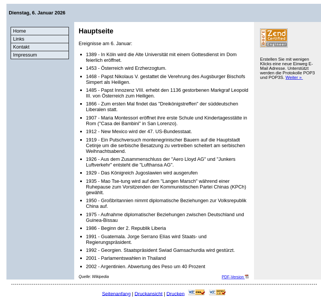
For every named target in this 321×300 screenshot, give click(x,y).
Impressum (25, 55)
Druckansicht (148, 293)
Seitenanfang (116, 293)
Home (19, 31)
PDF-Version (235, 277)
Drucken (176, 293)
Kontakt (21, 47)
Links (18, 39)
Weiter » (294, 77)
